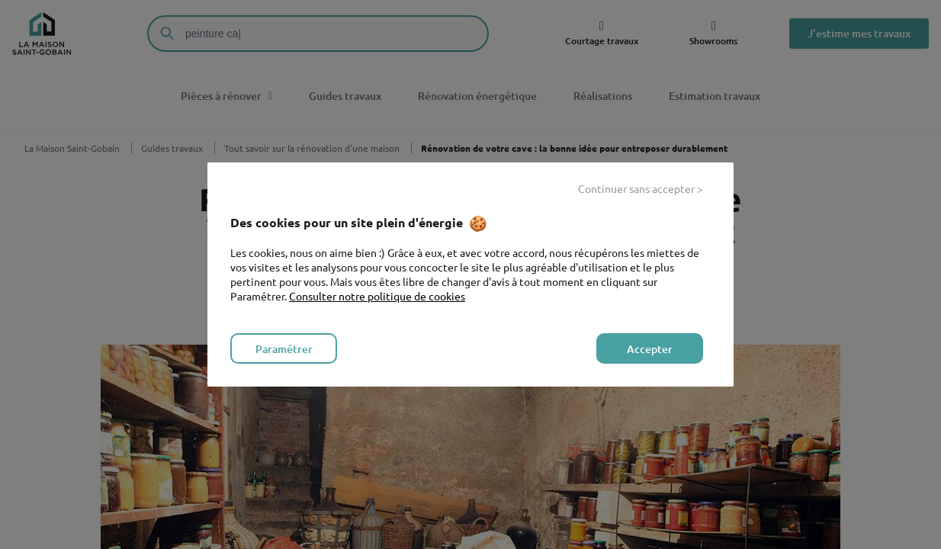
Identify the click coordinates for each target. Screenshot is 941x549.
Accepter (650, 349)
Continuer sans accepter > (640, 188)
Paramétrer (284, 349)
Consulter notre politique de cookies (377, 296)
